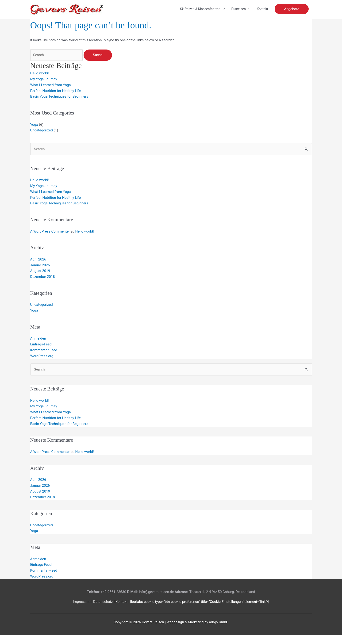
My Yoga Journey (43, 79)
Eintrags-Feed (41, 344)
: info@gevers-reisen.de (150, 592)
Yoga (34, 124)
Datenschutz (103, 602)
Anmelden (38, 338)
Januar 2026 (40, 265)
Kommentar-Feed (43, 350)
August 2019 (40, 271)
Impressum (81, 602)
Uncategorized (41, 130)
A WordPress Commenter (50, 231)
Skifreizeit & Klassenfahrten (200, 9)
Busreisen (238, 9)
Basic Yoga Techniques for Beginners (59, 96)
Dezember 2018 (42, 277)
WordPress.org (42, 356)
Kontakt (262, 9)
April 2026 (38, 259)
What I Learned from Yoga (50, 85)
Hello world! (39, 73)
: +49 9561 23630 (106, 592)
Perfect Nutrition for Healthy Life (55, 91)
